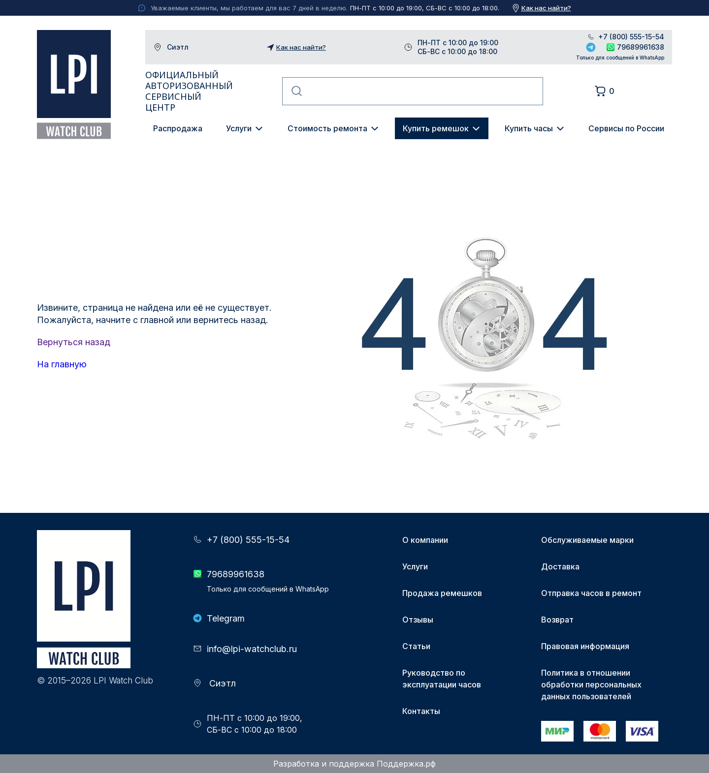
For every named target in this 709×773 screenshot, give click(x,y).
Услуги (239, 128)
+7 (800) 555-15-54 (631, 36)
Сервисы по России (626, 128)
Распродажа (177, 128)
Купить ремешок (436, 128)
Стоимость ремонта (327, 128)
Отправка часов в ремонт (591, 593)
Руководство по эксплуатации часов (441, 678)
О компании (425, 540)
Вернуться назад (73, 342)
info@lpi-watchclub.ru (252, 649)
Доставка (560, 566)
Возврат (557, 619)
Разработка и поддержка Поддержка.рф (354, 764)
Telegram (591, 47)
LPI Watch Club (74, 84)
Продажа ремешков (442, 593)
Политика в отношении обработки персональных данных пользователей (591, 684)
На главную (62, 364)
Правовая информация (585, 646)
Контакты (421, 711)
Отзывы (417, 619)
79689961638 (640, 47)
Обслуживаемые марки (587, 540)
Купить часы (529, 128)
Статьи (416, 646)
